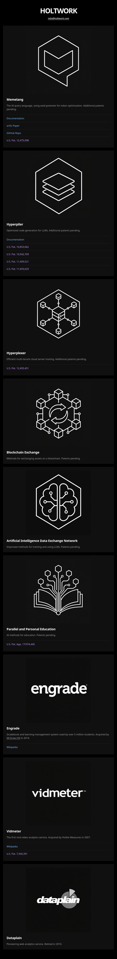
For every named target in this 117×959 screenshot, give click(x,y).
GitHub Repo (14, 133)
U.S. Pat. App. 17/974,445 (21, 644)
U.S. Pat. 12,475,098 (18, 140)
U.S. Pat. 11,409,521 (18, 261)
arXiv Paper (13, 125)
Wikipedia (12, 747)
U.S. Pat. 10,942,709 (18, 254)
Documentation (15, 118)
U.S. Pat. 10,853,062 (18, 247)
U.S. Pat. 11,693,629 (18, 269)
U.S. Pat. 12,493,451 (18, 368)
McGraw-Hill (13, 738)
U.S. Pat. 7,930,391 (17, 853)
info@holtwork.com (58, 18)
